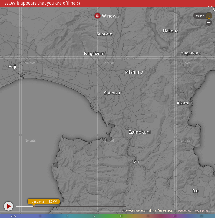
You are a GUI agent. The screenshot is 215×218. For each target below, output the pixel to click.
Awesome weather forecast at (165, 210)
